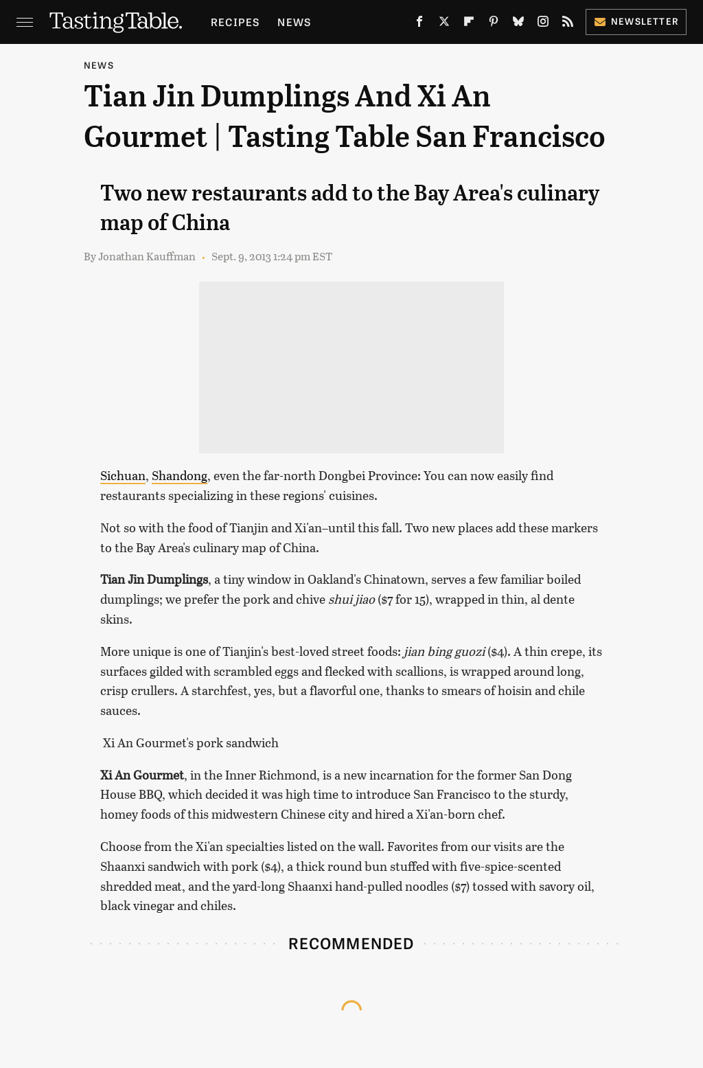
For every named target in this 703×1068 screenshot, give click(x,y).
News (294, 22)
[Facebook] (419, 24)
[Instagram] (543, 24)
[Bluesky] (518, 24)
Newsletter (636, 20)
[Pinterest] (493, 24)
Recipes (235, 22)
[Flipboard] (469, 24)
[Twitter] (444, 24)
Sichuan (123, 475)
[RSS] (568, 24)
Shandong (179, 475)
